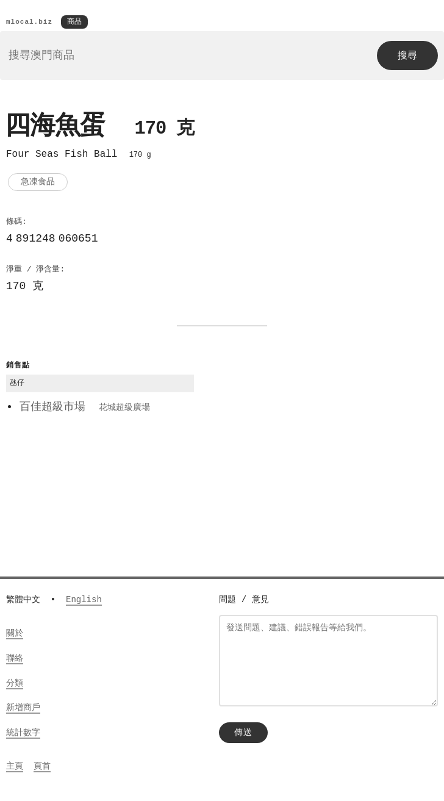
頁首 (42, 767)
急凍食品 (38, 184)
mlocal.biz (29, 22)
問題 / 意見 (243, 600)
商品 (74, 22)
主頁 (14, 767)
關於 (14, 634)
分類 (14, 684)
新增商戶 (23, 708)
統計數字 (23, 733)
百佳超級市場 (85, 409)
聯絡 (14, 659)
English (84, 600)
